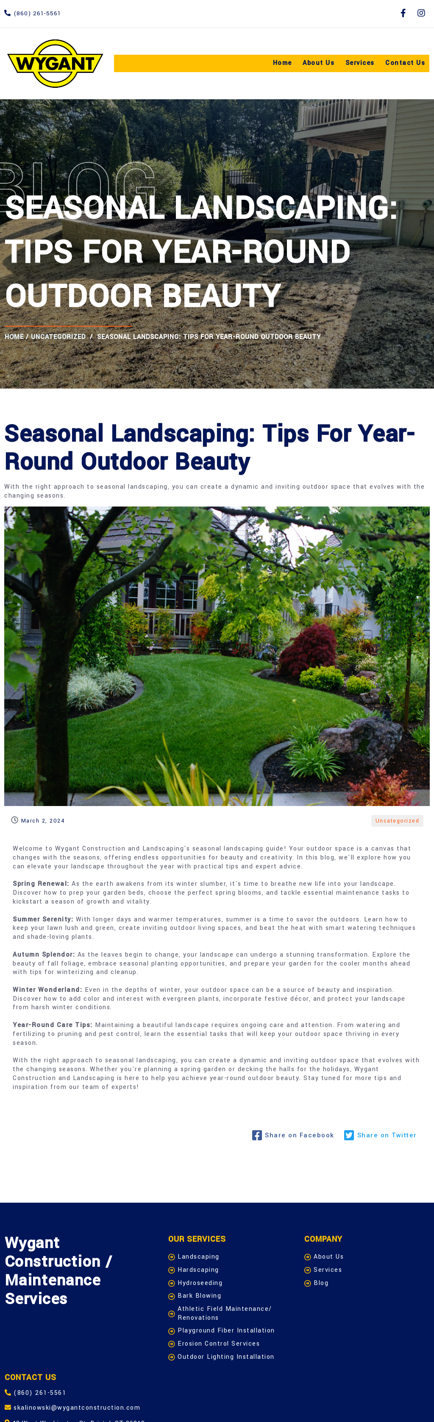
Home (13, 336)
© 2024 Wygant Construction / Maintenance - (92, 1404)
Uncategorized (58, 336)
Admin (192, 1404)
